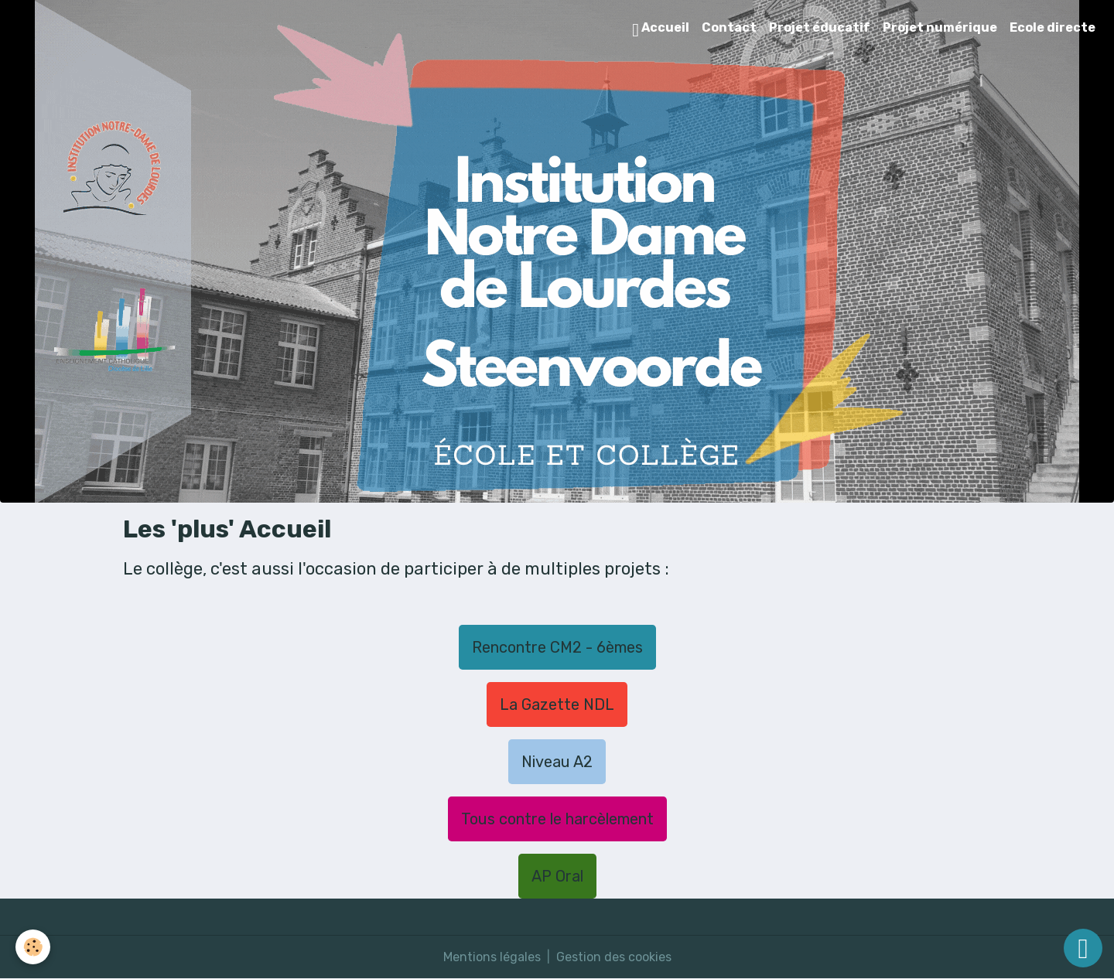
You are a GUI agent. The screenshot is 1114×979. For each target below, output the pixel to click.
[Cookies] (32, 947)
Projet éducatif (819, 27)
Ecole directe (1052, 27)
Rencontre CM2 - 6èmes (557, 647)
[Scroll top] (1083, 948)
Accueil (660, 29)
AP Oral (557, 876)
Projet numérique (940, 27)
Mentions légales (492, 957)
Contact (729, 27)
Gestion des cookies (613, 957)
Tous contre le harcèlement (557, 819)
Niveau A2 (557, 761)
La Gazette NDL (557, 704)
